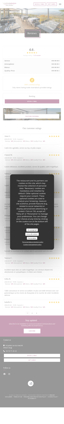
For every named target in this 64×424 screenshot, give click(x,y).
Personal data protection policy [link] (32, 242)
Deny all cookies (32, 234)
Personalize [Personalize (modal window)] (32, 238)
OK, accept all (32, 230)
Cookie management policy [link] (32, 245)
